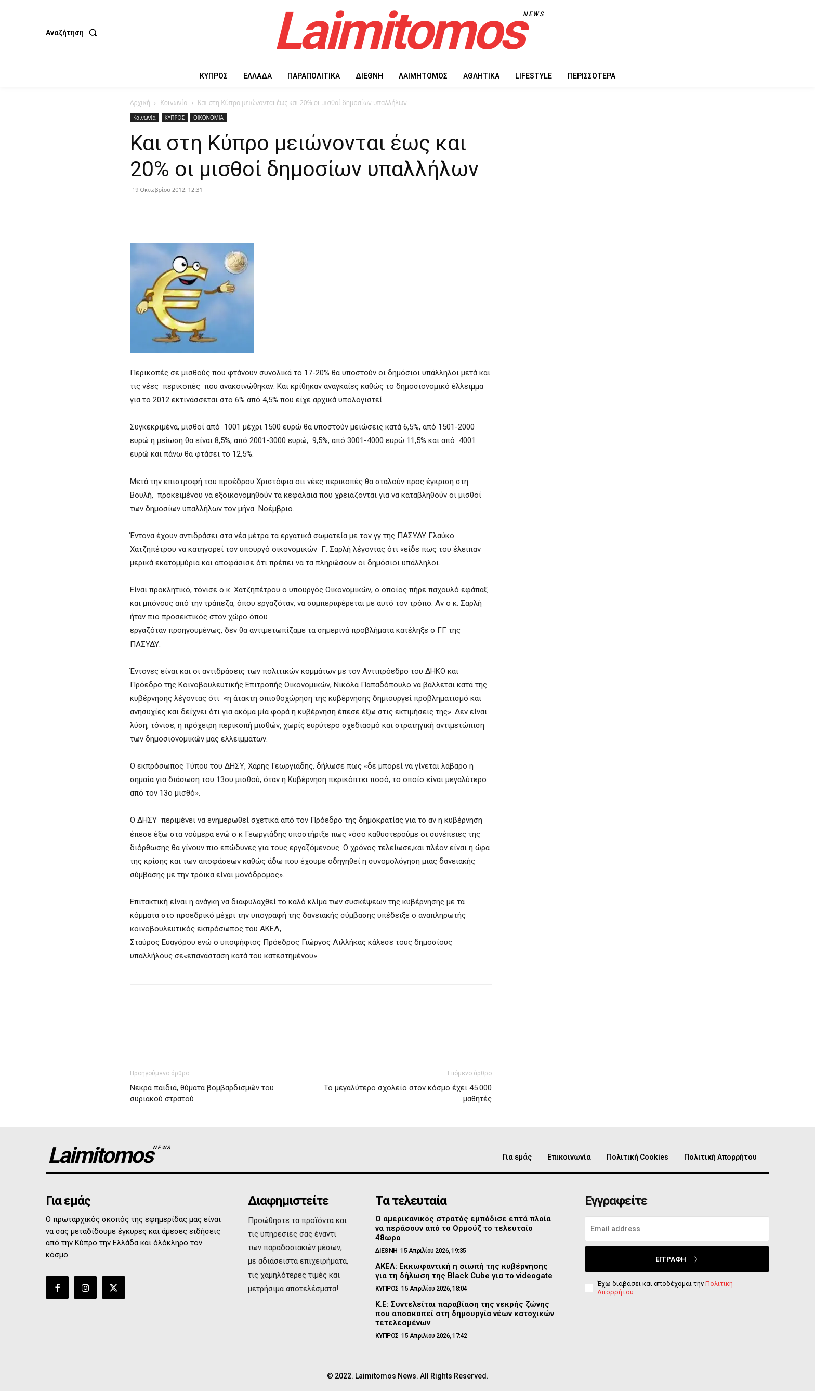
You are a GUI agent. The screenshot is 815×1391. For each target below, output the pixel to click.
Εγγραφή (677, 1259)
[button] (73, 33)
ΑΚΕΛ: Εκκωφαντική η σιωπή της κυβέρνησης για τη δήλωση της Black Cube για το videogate (464, 1271)
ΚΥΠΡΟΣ (175, 117)
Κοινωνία (173, 102)
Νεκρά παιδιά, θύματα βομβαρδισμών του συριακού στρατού (202, 1093)
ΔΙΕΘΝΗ (386, 1250)
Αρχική (140, 102)
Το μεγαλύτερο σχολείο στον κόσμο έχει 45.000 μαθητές (408, 1093)
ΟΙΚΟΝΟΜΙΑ (208, 117)
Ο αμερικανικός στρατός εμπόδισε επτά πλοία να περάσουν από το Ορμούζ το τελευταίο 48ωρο (463, 1228)
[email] (677, 1228)
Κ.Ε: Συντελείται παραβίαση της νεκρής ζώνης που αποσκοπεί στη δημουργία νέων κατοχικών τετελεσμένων (464, 1313)
